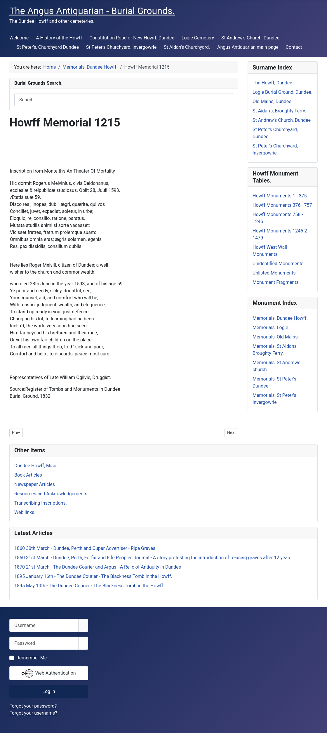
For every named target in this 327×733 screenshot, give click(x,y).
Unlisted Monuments (274, 273)
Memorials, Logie (270, 327)
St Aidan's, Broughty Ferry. (279, 111)
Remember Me (31, 658)
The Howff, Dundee (272, 83)
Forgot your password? (33, 706)
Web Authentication (49, 673)
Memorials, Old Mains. (276, 337)
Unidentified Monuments (278, 263)
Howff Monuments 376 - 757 (282, 205)
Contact (294, 47)
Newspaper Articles (34, 484)
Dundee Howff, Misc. (36, 465)
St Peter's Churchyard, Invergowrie (121, 47)
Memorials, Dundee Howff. (280, 318)
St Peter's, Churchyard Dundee (48, 47)
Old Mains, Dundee (272, 101)
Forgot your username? (33, 713)
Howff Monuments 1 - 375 (280, 196)
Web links (24, 512)
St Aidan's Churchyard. (187, 47)
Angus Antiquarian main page (248, 47)
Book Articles (28, 475)
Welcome (19, 38)
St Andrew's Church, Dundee (250, 38)
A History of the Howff (59, 38)
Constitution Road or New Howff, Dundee (131, 38)
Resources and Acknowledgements (50, 493)
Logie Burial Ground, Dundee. (282, 92)
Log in (48, 691)
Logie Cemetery (198, 38)
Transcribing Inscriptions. (40, 503)
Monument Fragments (276, 282)
